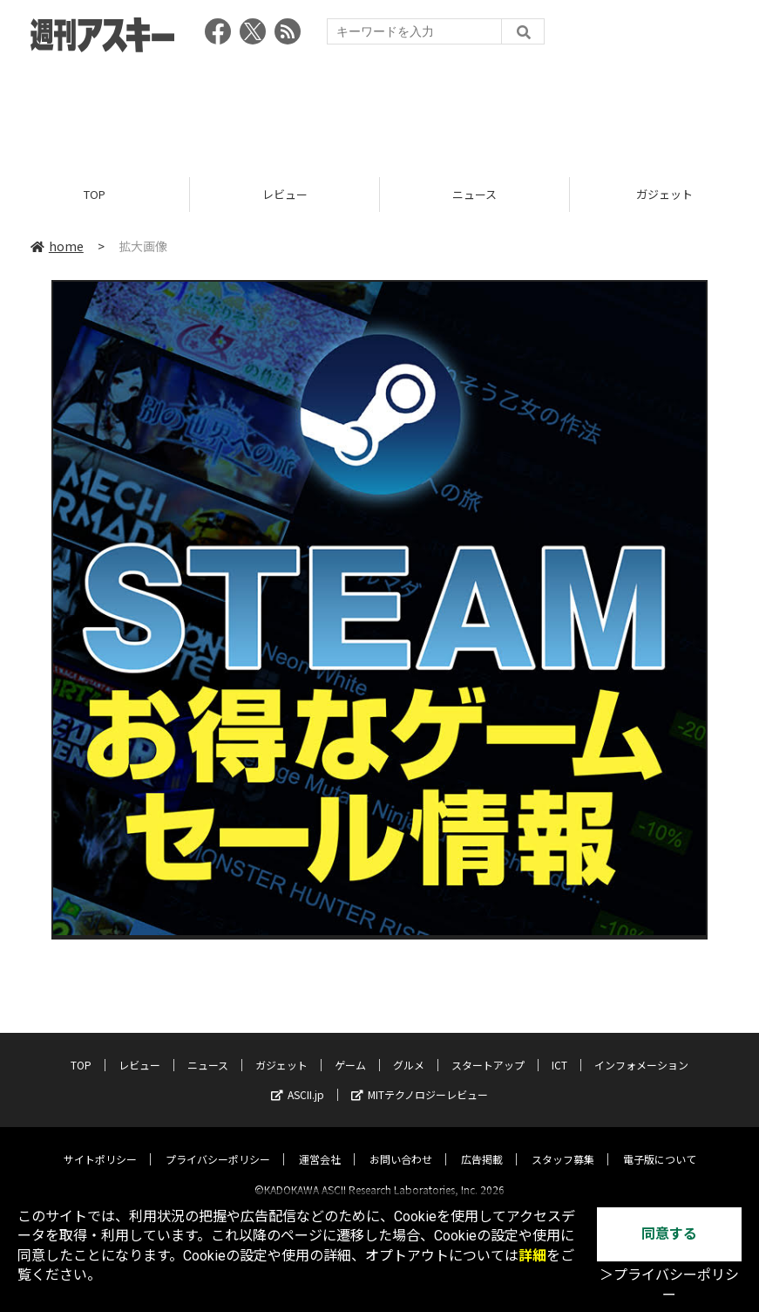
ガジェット (281, 1049)
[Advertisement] (380, 109)
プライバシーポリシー (218, 1144)
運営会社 (320, 1144)
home (57, 246)
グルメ (408, 1049)
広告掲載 (482, 1144)
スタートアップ (488, 1049)
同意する (669, 1234)
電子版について (659, 1144)
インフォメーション (641, 1049)
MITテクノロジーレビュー (419, 1079)
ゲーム (350, 1049)
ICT (559, 1049)
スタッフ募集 (563, 1144)
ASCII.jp (297, 1079)
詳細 (532, 1255)
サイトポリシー (100, 1144)
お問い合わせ (400, 1144)
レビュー (285, 194)
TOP (94, 194)
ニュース (474, 194)
